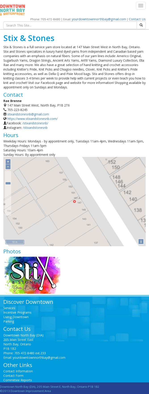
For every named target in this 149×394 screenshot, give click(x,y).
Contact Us (137, 19)
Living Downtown (16, 317)
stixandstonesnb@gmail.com (28, 114)
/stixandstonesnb (35, 127)
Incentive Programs (17, 312)
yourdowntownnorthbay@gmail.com (99, 19)
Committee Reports (17, 380)
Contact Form (13, 375)
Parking (8, 321)
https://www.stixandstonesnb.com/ (32, 119)
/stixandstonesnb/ (35, 123)
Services (9, 308)
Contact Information (18, 371)
